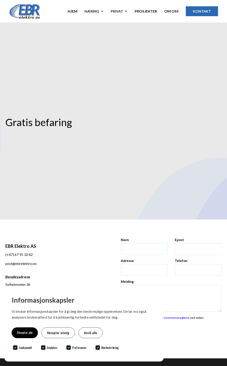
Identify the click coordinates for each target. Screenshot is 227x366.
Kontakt (202, 11)
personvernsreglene (175, 317)
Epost (179, 240)
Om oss (171, 11)
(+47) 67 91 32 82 (19, 254)
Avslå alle (90, 332)
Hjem (72, 11)
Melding (127, 281)
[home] (33, 11)
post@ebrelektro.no (21, 263)
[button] (94, 11)
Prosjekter (146, 11)
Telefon (181, 261)
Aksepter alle (24, 332)
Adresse (127, 261)
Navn (125, 240)
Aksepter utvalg (58, 332)
